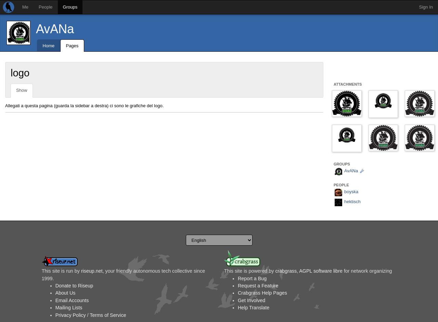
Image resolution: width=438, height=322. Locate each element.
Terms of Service (108, 315)
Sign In (426, 7)
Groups (70, 7)
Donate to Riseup (74, 285)
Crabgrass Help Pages (262, 293)
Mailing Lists (68, 307)
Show (21, 90)
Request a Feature (258, 285)
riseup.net (92, 271)
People (45, 7)
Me (25, 7)
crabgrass (286, 271)
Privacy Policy (70, 315)
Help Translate (253, 307)
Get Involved (251, 300)
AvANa (55, 29)
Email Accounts (72, 300)
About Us (65, 293)
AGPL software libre (321, 271)
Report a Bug (252, 278)
